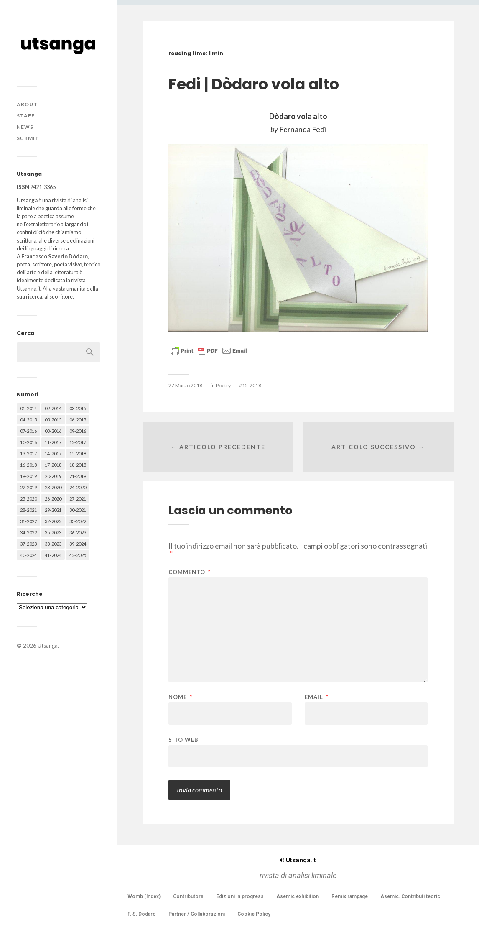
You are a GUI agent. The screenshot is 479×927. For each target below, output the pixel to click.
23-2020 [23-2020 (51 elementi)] (53, 487)
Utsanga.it (298, 860)
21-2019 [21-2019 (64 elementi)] (77, 476)
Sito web (183, 739)
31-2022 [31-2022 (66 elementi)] (28, 521)
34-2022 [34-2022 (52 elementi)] (28, 532)
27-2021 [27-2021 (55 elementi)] (77, 498)
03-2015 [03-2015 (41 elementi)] (77, 408)
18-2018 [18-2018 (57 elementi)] (77, 464)
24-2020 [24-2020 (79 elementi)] (77, 487)
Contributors (188, 896)
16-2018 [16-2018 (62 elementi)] (28, 464)
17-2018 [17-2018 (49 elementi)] (53, 464)
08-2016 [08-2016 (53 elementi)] (53, 431)
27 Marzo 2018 (185, 385)
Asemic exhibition (297, 896)
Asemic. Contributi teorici (410, 896)
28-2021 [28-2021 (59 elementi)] (28, 510)
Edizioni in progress (240, 896)
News (25, 127)
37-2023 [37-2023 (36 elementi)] (28, 543)
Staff (26, 115)
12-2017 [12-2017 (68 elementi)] (77, 442)
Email (317, 697)
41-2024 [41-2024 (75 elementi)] (53, 555)
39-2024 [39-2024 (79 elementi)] (77, 543)
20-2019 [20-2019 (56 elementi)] (53, 476)
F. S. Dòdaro (141, 914)
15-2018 (251, 385)
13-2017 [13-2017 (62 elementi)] (28, 453)
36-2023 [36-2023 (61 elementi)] (77, 532)
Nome (180, 697)
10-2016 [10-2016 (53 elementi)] (28, 442)
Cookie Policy (253, 914)
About (27, 104)
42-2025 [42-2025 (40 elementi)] (77, 555)
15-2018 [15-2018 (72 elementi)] (77, 453)
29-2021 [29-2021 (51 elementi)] (53, 510)
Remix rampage (349, 896)
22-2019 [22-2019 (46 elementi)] (28, 487)
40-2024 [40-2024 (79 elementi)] (28, 555)
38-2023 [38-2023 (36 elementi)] (53, 543)
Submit (28, 138)
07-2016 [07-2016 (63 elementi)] (28, 431)
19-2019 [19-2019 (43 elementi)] (28, 476)
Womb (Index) (144, 896)
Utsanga (48, 645)
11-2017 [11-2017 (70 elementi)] (53, 442)
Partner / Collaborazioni (196, 914)
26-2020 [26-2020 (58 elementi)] (53, 498)
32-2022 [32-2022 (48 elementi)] (53, 521)
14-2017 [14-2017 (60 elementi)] (53, 453)
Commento (189, 572)
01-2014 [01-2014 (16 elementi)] (28, 408)
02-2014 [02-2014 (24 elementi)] (53, 408)
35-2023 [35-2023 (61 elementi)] (53, 532)
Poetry (223, 385)
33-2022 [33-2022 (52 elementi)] (77, 521)
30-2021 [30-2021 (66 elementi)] (77, 510)
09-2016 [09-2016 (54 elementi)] (77, 431)
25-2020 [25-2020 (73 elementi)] (28, 498)
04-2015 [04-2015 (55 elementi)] (28, 419)
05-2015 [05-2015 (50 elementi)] (53, 419)
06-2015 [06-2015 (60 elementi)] (77, 419)
